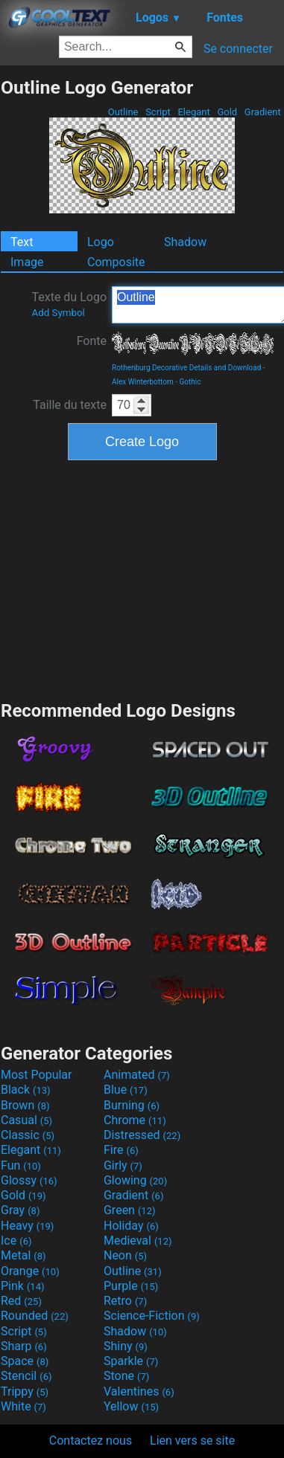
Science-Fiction (152, 1316)
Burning (132, 1105)
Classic (27, 1135)
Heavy (27, 1226)
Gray (20, 1210)
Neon (125, 1255)
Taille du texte (70, 405)
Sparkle (131, 1361)
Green (130, 1210)
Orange (30, 1271)
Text (21, 242)
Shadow (185, 242)
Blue (126, 1090)
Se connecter (238, 49)
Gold (227, 111)
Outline (122, 111)
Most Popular (36, 1075)
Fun (21, 1165)
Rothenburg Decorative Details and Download (186, 368)
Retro (125, 1301)
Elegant (193, 111)
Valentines (139, 1391)
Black (26, 1090)
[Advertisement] (142, 578)
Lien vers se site (192, 1440)
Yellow (131, 1406)
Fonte (92, 341)
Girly (123, 1165)
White (23, 1406)
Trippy (24, 1391)
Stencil (26, 1376)
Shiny (126, 1346)
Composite (116, 262)
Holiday (131, 1226)
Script (158, 111)
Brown (25, 1105)
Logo (100, 242)
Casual (26, 1120)
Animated (137, 1075)
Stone (126, 1376)
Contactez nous (90, 1440)
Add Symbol (57, 312)
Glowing (135, 1180)
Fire (121, 1150)
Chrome (135, 1120)
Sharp (24, 1346)
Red (21, 1301)
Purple (131, 1286)
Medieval (138, 1240)
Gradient (262, 111)
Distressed (142, 1135)
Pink (23, 1286)
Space (24, 1361)
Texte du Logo (69, 304)
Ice (16, 1240)
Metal (23, 1255)
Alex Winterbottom (143, 382)
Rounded (35, 1316)
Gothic (190, 382)
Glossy (29, 1180)
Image (27, 262)
